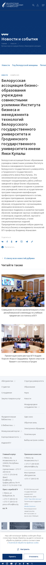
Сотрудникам (6, 393)
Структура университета (34, 381)
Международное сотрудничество (32, 405)
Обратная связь (30, 423)
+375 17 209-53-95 (31, 479)
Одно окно (28, 417)
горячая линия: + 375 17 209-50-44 (12, 470)
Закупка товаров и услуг (11, 399)
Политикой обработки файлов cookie (23, 543)
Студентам (5, 387)
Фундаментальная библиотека (8, 418)
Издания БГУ (6, 443)
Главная (4, 43)
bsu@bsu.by (7, 480)
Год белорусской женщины (25, 65)
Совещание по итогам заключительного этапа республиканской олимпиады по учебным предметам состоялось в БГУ (23, 313)
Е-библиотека (7, 425)
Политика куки (30, 434)
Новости (13, 43)
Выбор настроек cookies (34, 440)
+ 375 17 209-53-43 (10, 502)
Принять (12, 557)
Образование (29, 387)
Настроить (23, 549)
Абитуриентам (8, 381)
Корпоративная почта (11, 437)
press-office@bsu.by (10, 504)
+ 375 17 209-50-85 (31, 464)
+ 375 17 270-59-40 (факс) (10, 476)
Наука (26, 393)
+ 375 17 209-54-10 (10, 499)
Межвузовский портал (11, 431)
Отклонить (33, 557)
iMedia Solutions (29, 506)
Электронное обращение (34, 428)
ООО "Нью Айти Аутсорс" (33, 499)
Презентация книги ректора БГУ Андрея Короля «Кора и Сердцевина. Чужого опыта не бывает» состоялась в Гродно (23, 359)
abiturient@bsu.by (31, 467)
